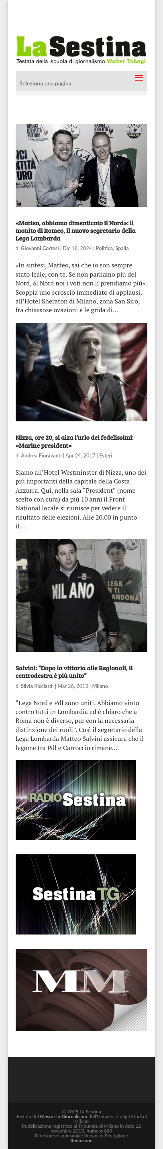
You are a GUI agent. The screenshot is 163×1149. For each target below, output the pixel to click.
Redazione (81, 1140)
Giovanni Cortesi (40, 248)
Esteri (105, 455)
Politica (104, 248)
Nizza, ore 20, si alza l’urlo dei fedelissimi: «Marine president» (75, 441)
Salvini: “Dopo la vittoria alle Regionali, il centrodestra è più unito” (74, 672)
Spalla (122, 248)
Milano (100, 686)
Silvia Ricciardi (37, 686)
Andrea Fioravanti (41, 455)
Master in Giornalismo (63, 1116)
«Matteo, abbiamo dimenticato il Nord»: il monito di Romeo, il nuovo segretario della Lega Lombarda (76, 230)
